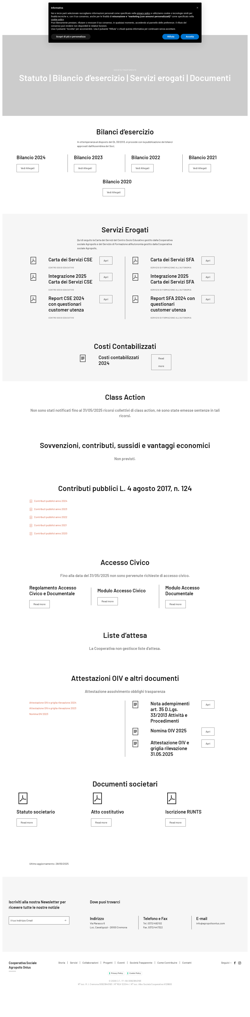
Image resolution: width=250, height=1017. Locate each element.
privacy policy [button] (143, 13)
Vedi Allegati (28, 168)
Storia (61, 962)
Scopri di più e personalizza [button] (70, 36)
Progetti (108, 962)
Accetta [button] (190, 36)
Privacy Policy (117, 973)
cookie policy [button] (57, 19)
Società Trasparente (141, 962)
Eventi (121, 962)
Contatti (186, 962)
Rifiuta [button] (170, 36)
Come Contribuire (167, 962)
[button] (197, 7)
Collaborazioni (90, 962)
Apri (106, 260)
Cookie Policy (134, 973)
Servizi (73, 962)
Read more (161, 362)
